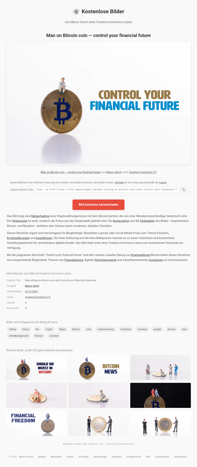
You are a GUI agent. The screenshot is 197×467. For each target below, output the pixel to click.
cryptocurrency (106, 329)
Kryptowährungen (18, 238)
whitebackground (18, 336)
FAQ (148, 457)
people (157, 329)
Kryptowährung (140, 255)
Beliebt (42, 457)
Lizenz (162, 182)
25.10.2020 (31, 292)
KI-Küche (83, 457)
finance (39, 336)
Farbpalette (147, 221)
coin (88, 329)
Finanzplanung (73, 260)
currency (142, 329)
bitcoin (76, 329)
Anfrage (119, 182)
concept (53, 336)
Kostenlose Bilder (98, 11)
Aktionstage (100, 457)
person (171, 329)
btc (37, 329)
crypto (49, 329)
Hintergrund (19, 221)
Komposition (121, 221)
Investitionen (44, 238)
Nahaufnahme (40, 216)
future (26, 329)
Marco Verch (114, 172)
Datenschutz (162, 457)
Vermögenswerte (105, 260)
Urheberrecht (133, 457)
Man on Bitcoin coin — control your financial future (71, 172)
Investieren (156, 260)
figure (62, 329)
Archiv (78, 444)
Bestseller (56, 457)
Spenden (117, 457)
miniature (125, 329)
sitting (12, 329)
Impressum (180, 457)
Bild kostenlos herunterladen (99, 205)
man (184, 329)
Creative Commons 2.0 (142, 172)
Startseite (68, 444)
